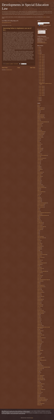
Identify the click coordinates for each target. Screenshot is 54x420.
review (38, 347)
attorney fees (39, 135)
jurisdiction (39, 247)
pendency (38, 289)
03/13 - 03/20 (41, 86)
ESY (38, 195)
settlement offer (39, 365)
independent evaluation (41, 237)
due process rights (40, 186)
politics (38, 297)
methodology (39, 264)
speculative (39, 369)
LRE (38, 258)
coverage (38, 166)
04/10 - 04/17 (41, 77)
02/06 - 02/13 (41, 89)
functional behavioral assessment (42, 215)
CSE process (39, 173)
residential (39, 333)
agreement (39, 124)
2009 (39, 98)
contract (38, 163)
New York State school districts (42, 271)
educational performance (41, 187)
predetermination (40, 299)
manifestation (39, 260)
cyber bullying (39, 176)
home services (39, 229)
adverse (38, 120)
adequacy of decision (40, 117)
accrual (38, 110)
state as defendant (40, 375)
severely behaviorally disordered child (43, 367)
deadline (38, 179)
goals (38, 218)
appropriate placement (40, 131)
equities (38, 194)
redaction (38, 318)
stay (38, 381)
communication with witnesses (42, 155)
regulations (39, 324)
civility (38, 152)
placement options (40, 296)
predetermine (39, 300)
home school (39, 225)
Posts (39, 31)
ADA (38, 113)
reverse (38, 346)
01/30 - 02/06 (41, 90)
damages (38, 177)
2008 (39, 100)
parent (38, 283)
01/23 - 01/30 (41, 92)
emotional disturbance (40, 191)
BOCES (38, 142)
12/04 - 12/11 (41, 56)
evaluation (39, 198)
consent (38, 162)
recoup (38, 317)
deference (38, 180)
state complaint (39, 376)
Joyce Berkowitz (39, 246)
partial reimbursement (40, 286)
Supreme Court (39, 386)
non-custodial (39, 272)
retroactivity (39, 343)
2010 (39, 97)
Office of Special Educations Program (43, 279)
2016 (39, 47)
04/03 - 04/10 (41, 79)
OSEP (38, 282)
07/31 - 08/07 (41, 65)
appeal (38, 128)
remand (38, 332)
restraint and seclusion (40, 337)
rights (38, 351)
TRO (38, 396)
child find (38, 151)
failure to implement (40, 205)
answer (38, 127)
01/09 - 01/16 (41, 93)
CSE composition (40, 172)
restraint (38, 336)
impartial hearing (40, 236)
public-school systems (40, 311)
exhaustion (39, 200)
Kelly (38, 250)
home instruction (39, 223)
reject (38, 329)
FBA (38, 209)
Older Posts (32, 67)
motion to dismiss (40, 268)
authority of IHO (39, 137)
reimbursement (39, 325)
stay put (38, 382)
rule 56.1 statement (40, 357)
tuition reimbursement (40, 397)
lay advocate (39, 253)
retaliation (38, 339)
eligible (38, 190)
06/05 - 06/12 (41, 71)
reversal (38, 344)
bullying (38, 145)
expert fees (39, 201)
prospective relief (40, 310)
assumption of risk (40, 134)
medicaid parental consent (41, 262)
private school (39, 306)
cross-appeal (39, 169)
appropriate (39, 130)
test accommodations (40, 389)
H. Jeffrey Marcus (40, 222)
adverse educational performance (42, 121)
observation (39, 276)
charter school (39, 149)
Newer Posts (4, 67)
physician (38, 293)
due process (39, 184)
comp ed (38, 156)
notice (38, 274)
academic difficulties (40, 107)
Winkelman (39, 404)
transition (38, 393)
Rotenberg (39, 353)
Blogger (32, 417)
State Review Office (40, 378)
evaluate (38, 197)
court (38, 165)
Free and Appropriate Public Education (43, 212)
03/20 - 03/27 (41, 82)
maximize (38, 261)
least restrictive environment (41, 254)
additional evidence (40, 114)
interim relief (39, 243)
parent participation (40, 285)
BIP (38, 141)
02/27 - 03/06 (41, 87)
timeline (38, 390)
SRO (38, 371)
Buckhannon (39, 144)
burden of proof (39, 148)
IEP (38, 233)
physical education (40, 292)
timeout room (39, 392)
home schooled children (41, 226)
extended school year (40, 204)
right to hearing (39, 350)
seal (38, 361)
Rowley (38, 354)
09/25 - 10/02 (41, 62)
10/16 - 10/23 (41, 57)
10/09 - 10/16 (41, 59)
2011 (39, 53)
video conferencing (40, 403)
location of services (40, 257)
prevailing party (39, 304)
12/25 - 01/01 (41, 54)
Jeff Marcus (39, 244)
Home (18, 67)
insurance (38, 240)
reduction (38, 320)
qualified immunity (40, 313)
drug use (38, 183)
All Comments (40, 32)
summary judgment (40, 383)
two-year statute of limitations (41, 399)
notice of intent (39, 275)
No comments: (16, 63)
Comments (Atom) (9, 69)
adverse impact (39, 123)
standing (38, 372)
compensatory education (41, 158)
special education (40, 368)
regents (38, 321)
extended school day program (42, 202)
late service (39, 251)
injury (38, 239)
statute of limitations (40, 379)
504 (38, 106)
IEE (38, 232)
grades (38, 219)
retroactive (39, 340)
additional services (40, 116)
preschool (38, 303)
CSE (38, 170)
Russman (38, 358)
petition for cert (39, 290)
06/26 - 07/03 (41, 68)
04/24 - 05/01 (41, 74)
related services (39, 330)
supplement (39, 385)
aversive (38, 138)
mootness (38, 267)
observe (38, 278)
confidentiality (39, 159)
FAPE (38, 208)
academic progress (40, 109)
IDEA (38, 230)
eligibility (38, 188)
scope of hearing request (41, 360)
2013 (39, 50)
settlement (39, 364)
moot (38, 265)
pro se (38, 307)
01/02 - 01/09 (41, 95)
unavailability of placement (41, 400)
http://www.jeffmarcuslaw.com (6, 22)
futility (38, 216)
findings (38, 211)
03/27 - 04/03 (41, 80)
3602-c (38, 105)
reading (38, 314)
